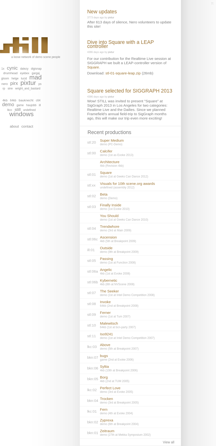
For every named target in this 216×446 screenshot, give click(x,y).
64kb (13, 100)
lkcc (9, 110)
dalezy (24, 68)
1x (3, 68)
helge (14, 78)
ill (40, 105)
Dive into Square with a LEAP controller (120, 44)
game (20, 105)
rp (4, 88)
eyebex (24, 73)
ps (39, 84)
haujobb (31, 105)
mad (35, 77)
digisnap (36, 68)
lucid (24, 78)
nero (4, 84)
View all (168, 442)
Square (93, 67)
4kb (5, 100)
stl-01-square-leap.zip (122, 73)
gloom (5, 78)
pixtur (28, 82)
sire (10, 88)
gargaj (36, 73)
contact (27, 126)
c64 (38, 100)
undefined (29, 110)
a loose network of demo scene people (30, 48)
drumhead (10, 73)
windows (21, 114)
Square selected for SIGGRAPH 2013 (129, 91)
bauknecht (26, 100)
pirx (14, 83)
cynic (12, 68)
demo (8, 104)
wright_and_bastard (27, 88)
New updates (102, 12)
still (18, 109)
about (14, 126)
